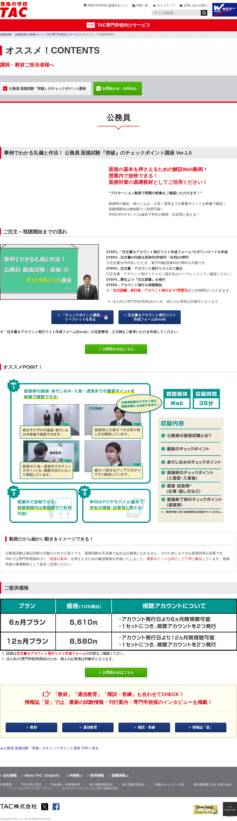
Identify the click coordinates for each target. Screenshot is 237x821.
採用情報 (97, 775)
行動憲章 (6, 784)
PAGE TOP (230, 810)
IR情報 (74, 775)
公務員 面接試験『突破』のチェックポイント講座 (47, 88)
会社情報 (10, 775)
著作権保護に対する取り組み (213, 784)
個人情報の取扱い (134, 784)
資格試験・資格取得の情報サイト (22, 34)
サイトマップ (166, 5)
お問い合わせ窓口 (195, 5)
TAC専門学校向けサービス (124, 25)
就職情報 (118, 775)
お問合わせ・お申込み (119, 88)
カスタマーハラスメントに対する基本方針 (90, 788)
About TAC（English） (43, 775)
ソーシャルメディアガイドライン (30, 788)
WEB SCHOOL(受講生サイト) (107, 5)
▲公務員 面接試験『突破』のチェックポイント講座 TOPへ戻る (49, 748)
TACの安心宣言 (31, 784)
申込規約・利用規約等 (65, 784)
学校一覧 (142, 5)
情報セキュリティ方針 (170, 784)
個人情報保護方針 (101, 784)
